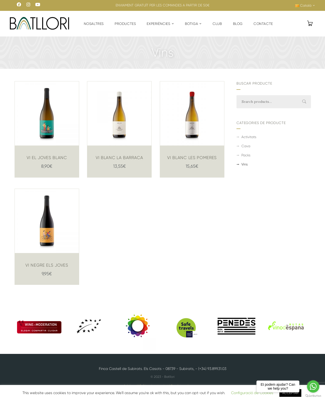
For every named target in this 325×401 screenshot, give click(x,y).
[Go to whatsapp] (313, 386)
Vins (244, 164)
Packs (245, 155)
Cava (245, 146)
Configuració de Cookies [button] (252, 393)
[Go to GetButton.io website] (313, 396)
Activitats (248, 137)
